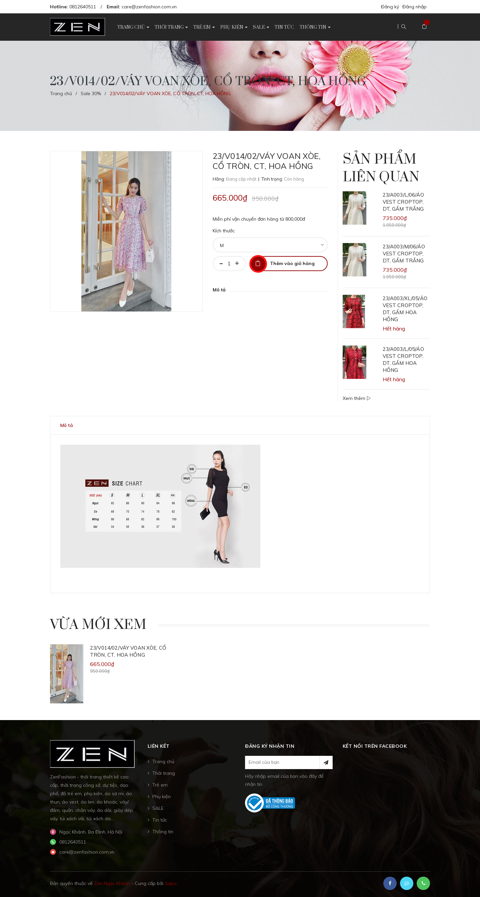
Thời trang (163, 773)
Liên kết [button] (159, 746)
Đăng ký (390, 7)
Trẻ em (160, 785)
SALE (158, 808)
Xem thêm (357, 398)
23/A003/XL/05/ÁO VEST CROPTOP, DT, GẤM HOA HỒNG (405, 308)
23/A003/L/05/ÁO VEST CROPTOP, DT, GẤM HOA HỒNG (403, 359)
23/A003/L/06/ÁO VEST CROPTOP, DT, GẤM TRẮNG (403, 202)
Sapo (171, 883)
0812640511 (82, 7)
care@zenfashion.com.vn (149, 7)
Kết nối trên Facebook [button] (375, 746)
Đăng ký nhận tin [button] (269, 746)
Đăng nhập (414, 7)
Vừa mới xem (98, 625)
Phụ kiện (161, 797)
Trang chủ (163, 761)
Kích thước (224, 231)
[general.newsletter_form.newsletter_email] (289, 762)
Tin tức (159, 820)
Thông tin (162, 832)
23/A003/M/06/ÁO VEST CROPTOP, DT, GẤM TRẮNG (404, 253)
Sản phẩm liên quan (381, 168)
